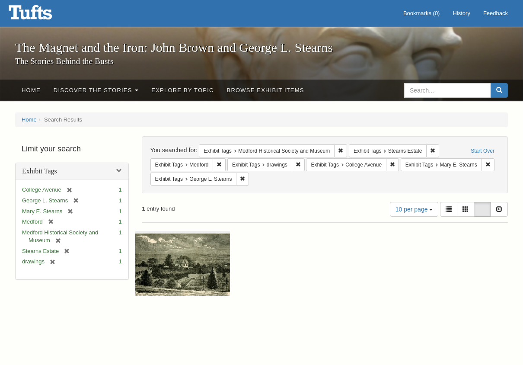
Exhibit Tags (39, 171)
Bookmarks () (421, 13)
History (461, 13)
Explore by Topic (182, 90)
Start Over (482, 151)
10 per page (414, 209)
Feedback (495, 13)
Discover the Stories (96, 90)
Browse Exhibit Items (265, 90)
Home (31, 90)
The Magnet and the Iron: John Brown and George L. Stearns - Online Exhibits (41, 15)
